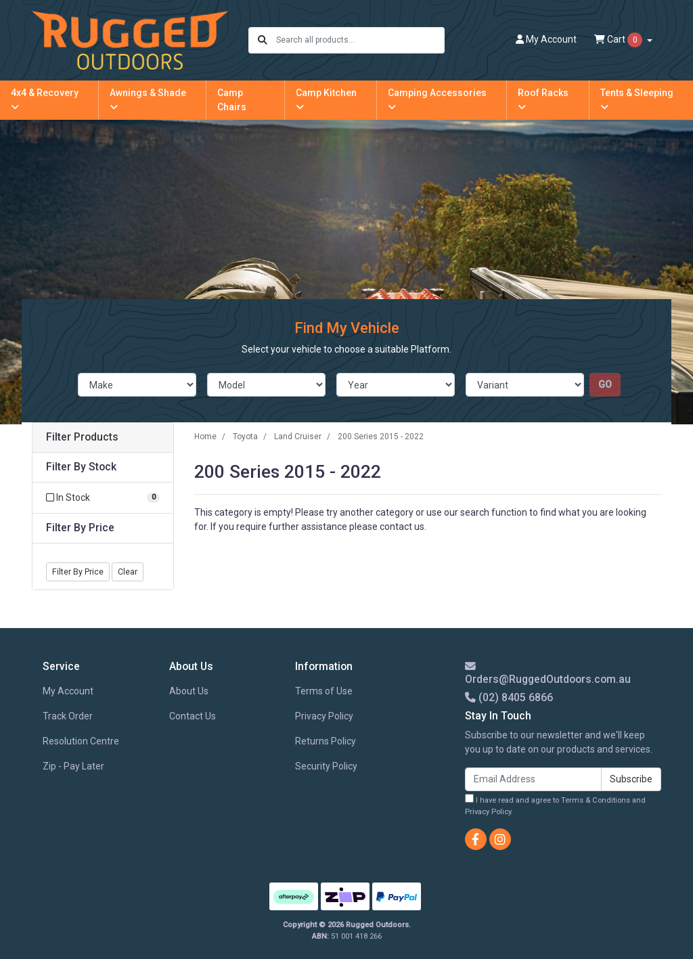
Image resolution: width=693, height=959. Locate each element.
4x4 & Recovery (45, 99)
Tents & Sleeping (636, 99)
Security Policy (326, 766)
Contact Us (192, 716)
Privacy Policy (324, 716)
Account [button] (546, 39)
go (605, 384)
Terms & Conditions (595, 800)
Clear (127, 572)
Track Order (68, 716)
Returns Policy (325, 741)
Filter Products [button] (82, 437)
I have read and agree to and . (555, 805)
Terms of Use (324, 691)
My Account (68, 691)
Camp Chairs (231, 99)
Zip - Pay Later (73, 766)
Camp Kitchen (326, 99)
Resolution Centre (81, 741)
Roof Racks (543, 99)
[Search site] (262, 40)
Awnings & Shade (148, 99)
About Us (188, 691)
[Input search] (359, 40)
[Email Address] (533, 779)
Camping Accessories (437, 99)
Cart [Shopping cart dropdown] (619, 39)
